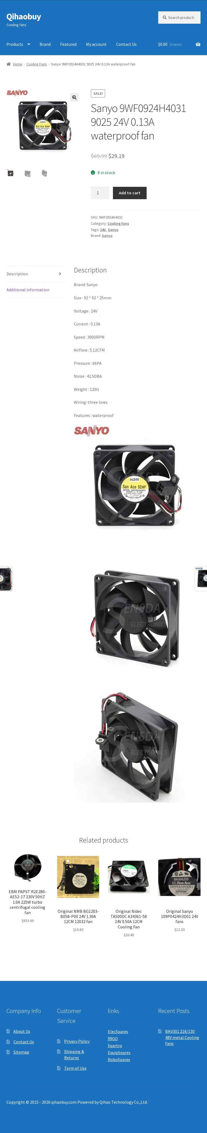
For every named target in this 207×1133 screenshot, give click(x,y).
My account (96, 44)
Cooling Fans (36, 64)
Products (14, 44)
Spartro (115, 1045)
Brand (45, 44)
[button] (74, 97)
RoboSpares (119, 1059)
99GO (113, 1038)
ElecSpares (118, 1031)
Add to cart (129, 192)
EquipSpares (119, 1052)
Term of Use (75, 1068)
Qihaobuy (23, 16)
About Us (21, 1031)
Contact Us (126, 44)
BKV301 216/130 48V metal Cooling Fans (182, 1037)
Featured (68, 44)
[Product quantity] (100, 193)
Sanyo (113, 229)
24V (103, 229)
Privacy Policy (76, 1041)
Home (17, 64)
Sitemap (21, 1052)
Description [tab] (17, 273)
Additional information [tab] (27, 289)
